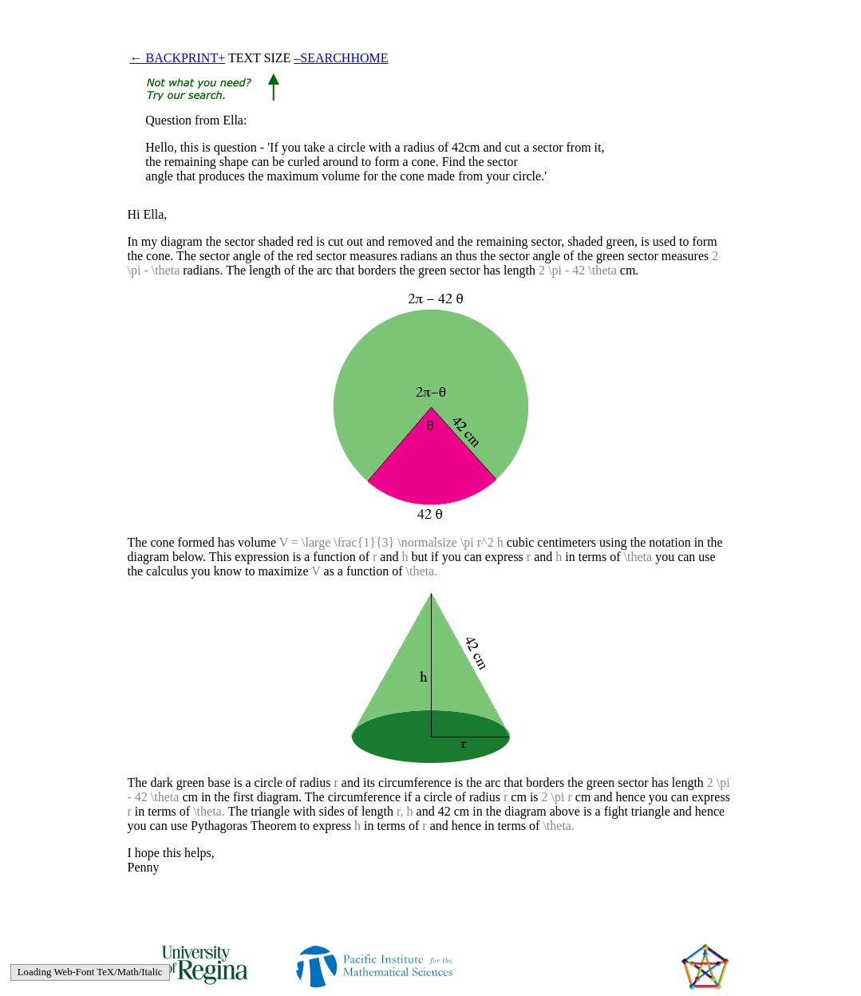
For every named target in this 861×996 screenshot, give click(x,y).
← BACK (155, 58)
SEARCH (325, 58)
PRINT (199, 58)
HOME (369, 58)
